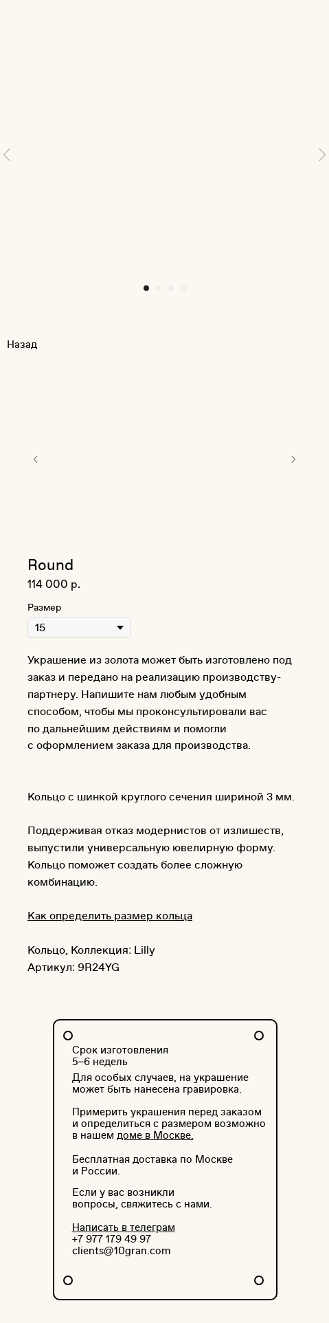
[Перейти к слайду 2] (158, 288)
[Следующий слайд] (322, 154)
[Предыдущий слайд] (6, 154)
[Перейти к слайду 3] (171, 288)
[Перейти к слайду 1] (146, 288)
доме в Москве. (155, 1135)
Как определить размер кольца (109, 916)
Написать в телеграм (123, 1228)
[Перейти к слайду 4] (183, 288)
